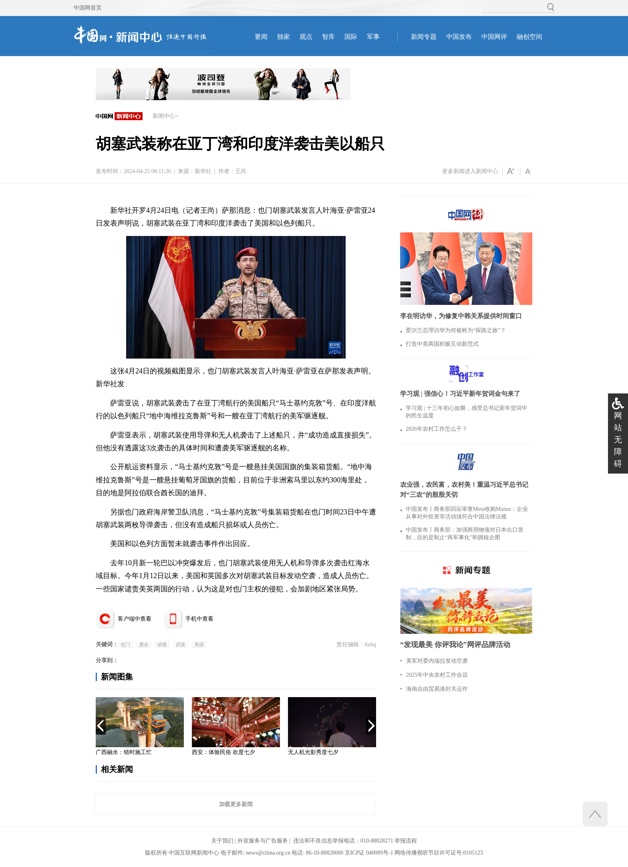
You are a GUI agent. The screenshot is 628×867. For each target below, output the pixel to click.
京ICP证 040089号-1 (369, 853)
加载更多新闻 (236, 804)
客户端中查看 (134, 619)
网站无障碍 (618, 439)
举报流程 (406, 841)
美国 (199, 644)
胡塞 (162, 644)
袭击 (144, 644)
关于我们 (222, 841)
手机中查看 (199, 619)
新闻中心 (164, 116)
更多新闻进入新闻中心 (470, 171)
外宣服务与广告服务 (263, 841)
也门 (125, 644)
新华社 (203, 171)
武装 (180, 644)
